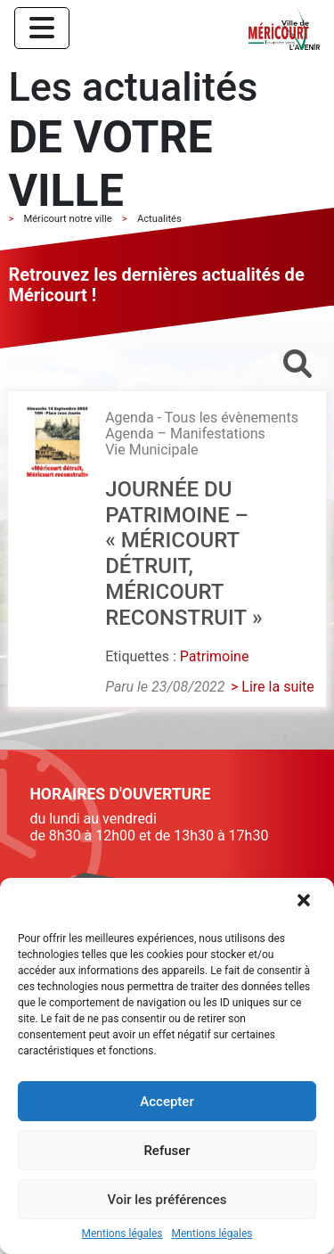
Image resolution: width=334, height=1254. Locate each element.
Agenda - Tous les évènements (201, 417)
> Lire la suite (272, 686)
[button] (305, 902)
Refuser (166, 1151)
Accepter (166, 1102)
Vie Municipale (151, 449)
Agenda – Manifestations (185, 433)
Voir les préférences (167, 1200)
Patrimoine (214, 656)
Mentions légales (122, 1234)
